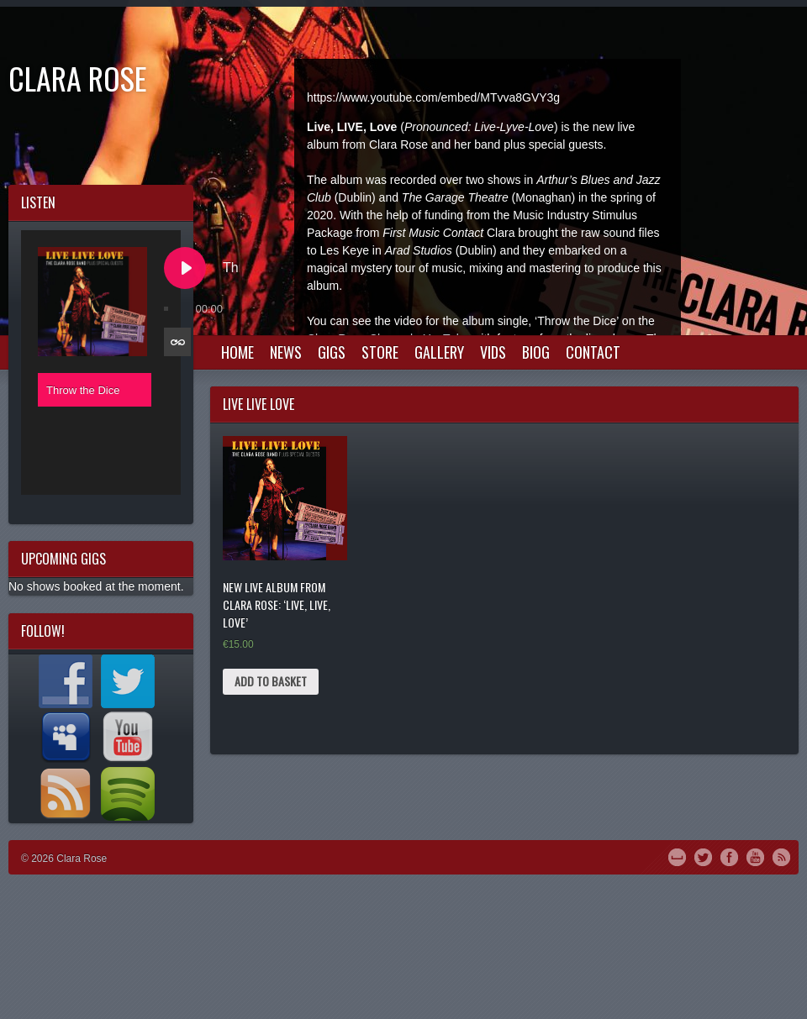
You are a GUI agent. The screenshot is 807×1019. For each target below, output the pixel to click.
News (286, 352)
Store (379, 352)
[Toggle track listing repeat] (177, 342)
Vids (493, 352)
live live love (258, 404)
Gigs (331, 352)
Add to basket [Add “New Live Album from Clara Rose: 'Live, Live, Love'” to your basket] (271, 681)
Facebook (729, 856)
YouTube (755, 856)
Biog (536, 352)
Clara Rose (77, 77)
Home (237, 352)
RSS (781, 856)
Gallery (439, 352)
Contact (593, 352)
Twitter (703, 856)
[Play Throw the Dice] (185, 268)
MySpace (677, 856)
